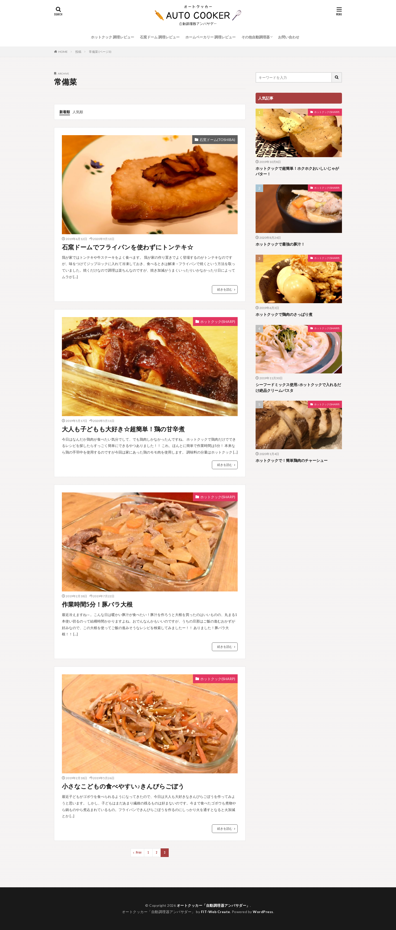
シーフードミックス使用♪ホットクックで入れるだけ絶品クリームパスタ (298, 387)
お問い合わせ (288, 37)
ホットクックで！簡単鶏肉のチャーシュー (292, 460)
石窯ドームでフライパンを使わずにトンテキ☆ (127, 247)
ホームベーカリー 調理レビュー (210, 37)
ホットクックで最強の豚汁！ (280, 244)
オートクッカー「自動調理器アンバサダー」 (213, 905)
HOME (63, 52)
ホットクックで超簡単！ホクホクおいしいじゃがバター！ (297, 171)
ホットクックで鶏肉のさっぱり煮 (284, 314)
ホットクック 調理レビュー (112, 37)
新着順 (64, 112)
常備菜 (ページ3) (100, 52)
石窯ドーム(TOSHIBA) (217, 139)
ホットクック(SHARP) (217, 321)
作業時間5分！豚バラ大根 (97, 604)
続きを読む (224, 289)
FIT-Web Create (215, 912)
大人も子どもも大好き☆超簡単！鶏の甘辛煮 (123, 429)
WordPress (263, 912)
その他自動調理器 (255, 37)
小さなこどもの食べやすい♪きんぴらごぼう (123, 786)
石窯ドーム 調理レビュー (160, 37)
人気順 (77, 112)
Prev (138, 852)
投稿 (78, 52)
